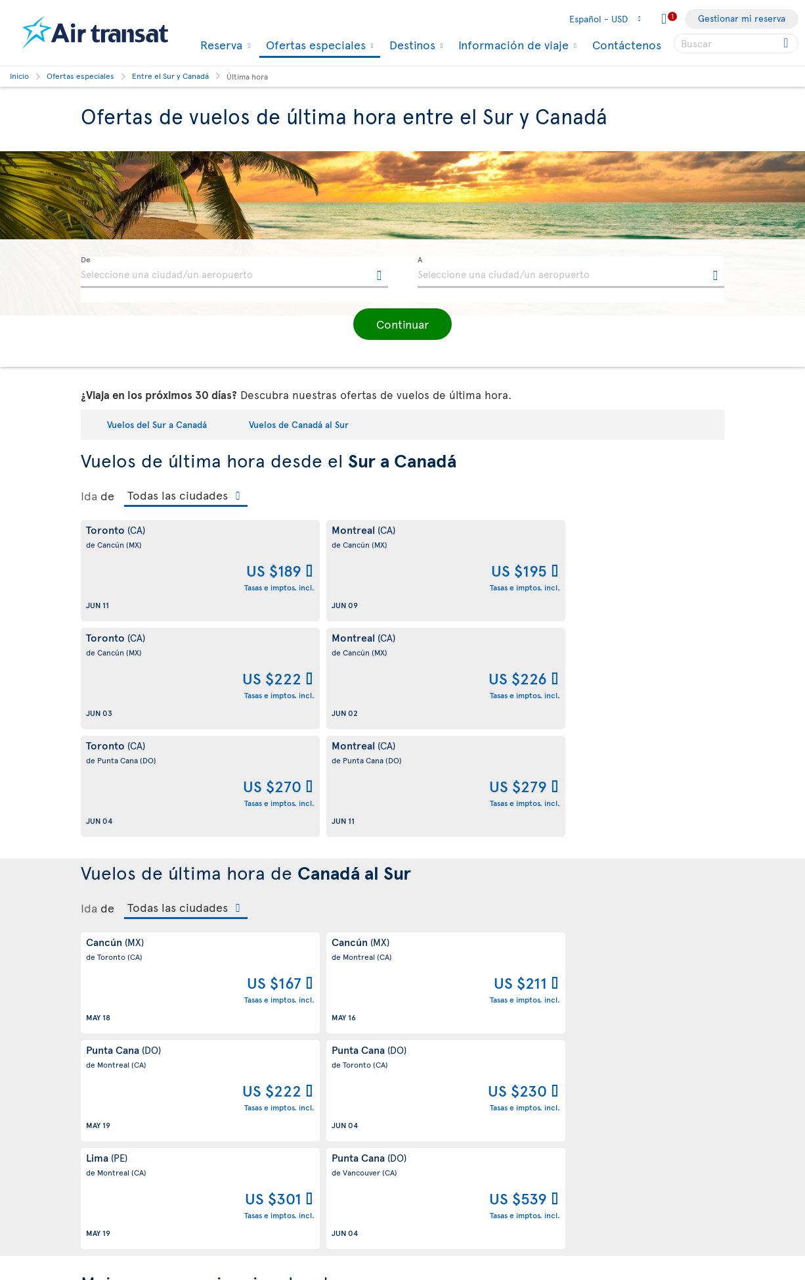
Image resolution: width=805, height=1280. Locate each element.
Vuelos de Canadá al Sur (299, 424)
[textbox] (234, 272)
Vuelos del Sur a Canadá (157, 424)
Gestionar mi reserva (741, 18)
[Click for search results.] (786, 43)
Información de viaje (512, 45)
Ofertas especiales (314, 46)
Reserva (220, 45)
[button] (402, 324)
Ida (89, 495)
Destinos (411, 45)
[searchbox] (736, 43)
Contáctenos (626, 44)
